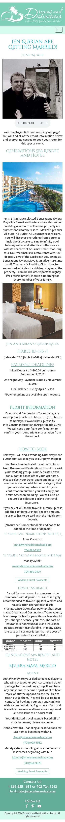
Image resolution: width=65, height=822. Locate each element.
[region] (32, 89)
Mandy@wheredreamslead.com (32, 757)
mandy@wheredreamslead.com (32, 566)
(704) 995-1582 (32, 742)
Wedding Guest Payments (32, 580)
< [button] (6, 87)
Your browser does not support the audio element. (33, 123)
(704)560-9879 (32, 763)
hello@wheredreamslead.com (37, 791)
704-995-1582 (32, 550)
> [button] (58, 87)
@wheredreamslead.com (33, 545)
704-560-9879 (32, 571)
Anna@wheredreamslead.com (32, 737)
